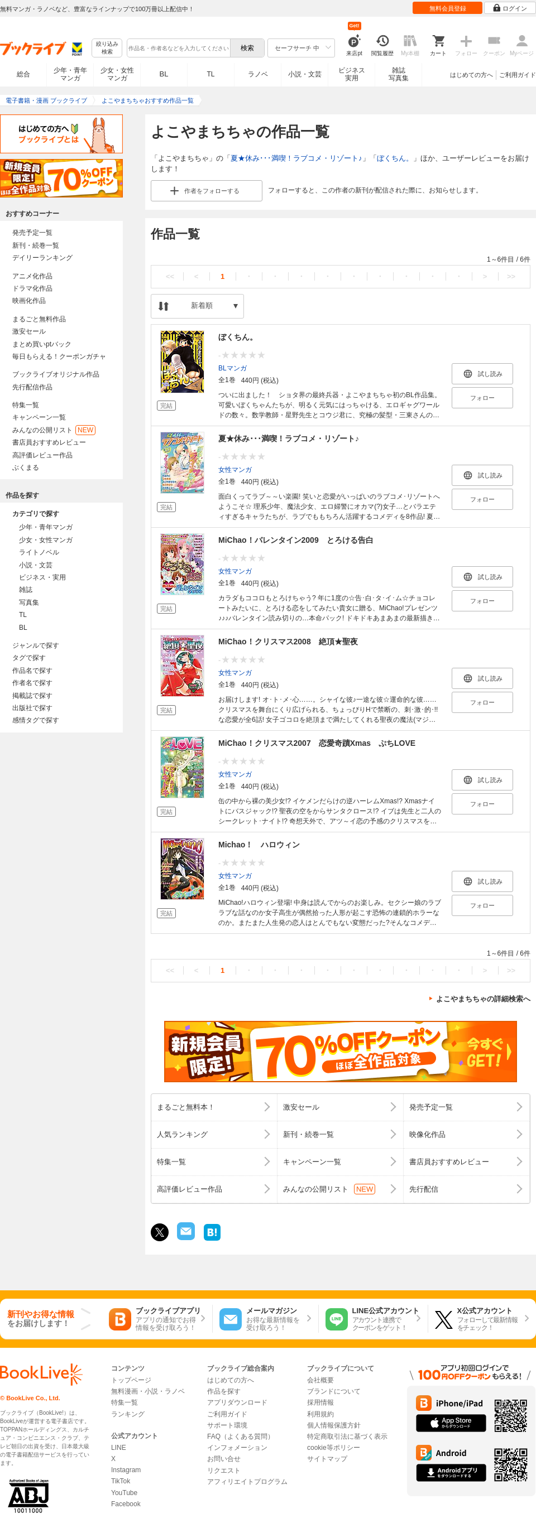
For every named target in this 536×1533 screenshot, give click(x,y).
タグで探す (29, 658)
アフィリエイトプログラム (247, 1482)
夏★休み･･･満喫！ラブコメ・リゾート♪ (296, 158)
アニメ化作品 (32, 276)
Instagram (126, 1470)
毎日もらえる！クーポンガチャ (59, 356)
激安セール (29, 331)
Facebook (126, 1504)
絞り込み (107, 48)
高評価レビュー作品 (42, 455)
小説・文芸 (305, 74)
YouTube (124, 1493)
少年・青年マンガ (70, 74)
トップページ (131, 1380)
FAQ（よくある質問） (240, 1436)
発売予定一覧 (32, 233)
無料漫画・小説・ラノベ (148, 1391)
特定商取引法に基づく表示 (347, 1436)
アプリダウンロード (237, 1402)
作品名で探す (32, 670)
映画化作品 (29, 301)
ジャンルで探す (35, 645)
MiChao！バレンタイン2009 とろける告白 (296, 540)
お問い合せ (224, 1459)
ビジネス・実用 (42, 577)
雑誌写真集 (399, 74)
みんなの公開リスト (53, 430)
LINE (118, 1448)
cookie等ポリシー (333, 1448)
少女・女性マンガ (117, 74)
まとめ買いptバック (41, 344)
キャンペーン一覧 (39, 417)
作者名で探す (32, 683)
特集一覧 (25, 405)
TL (210, 74)
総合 (23, 74)
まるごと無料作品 (39, 319)
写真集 (29, 602)
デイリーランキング (42, 258)
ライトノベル (39, 552)
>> (511, 276)
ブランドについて (334, 1391)
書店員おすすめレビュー (49, 442)
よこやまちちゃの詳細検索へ (483, 999)
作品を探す (224, 1391)
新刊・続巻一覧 (35, 245)
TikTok (120, 1481)
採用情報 (320, 1402)
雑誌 (25, 590)
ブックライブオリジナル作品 (55, 374)
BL (164, 74)
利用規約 (320, 1414)
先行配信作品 (32, 387)
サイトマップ (327, 1459)
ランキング (128, 1414)
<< (170, 276)
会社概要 (320, 1380)
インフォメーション (237, 1448)
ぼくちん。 (395, 158)
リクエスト (224, 1470)
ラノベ (258, 74)
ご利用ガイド (517, 74)
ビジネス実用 (351, 74)
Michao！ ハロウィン (259, 844)
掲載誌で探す (32, 696)
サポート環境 (227, 1425)
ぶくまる (25, 467)
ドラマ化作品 (32, 288)
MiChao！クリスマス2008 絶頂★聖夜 (288, 641)
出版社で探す (32, 708)
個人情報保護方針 (334, 1425)
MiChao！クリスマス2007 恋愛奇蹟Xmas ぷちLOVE (316, 743)
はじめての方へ (471, 74)
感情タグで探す (35, 720)
